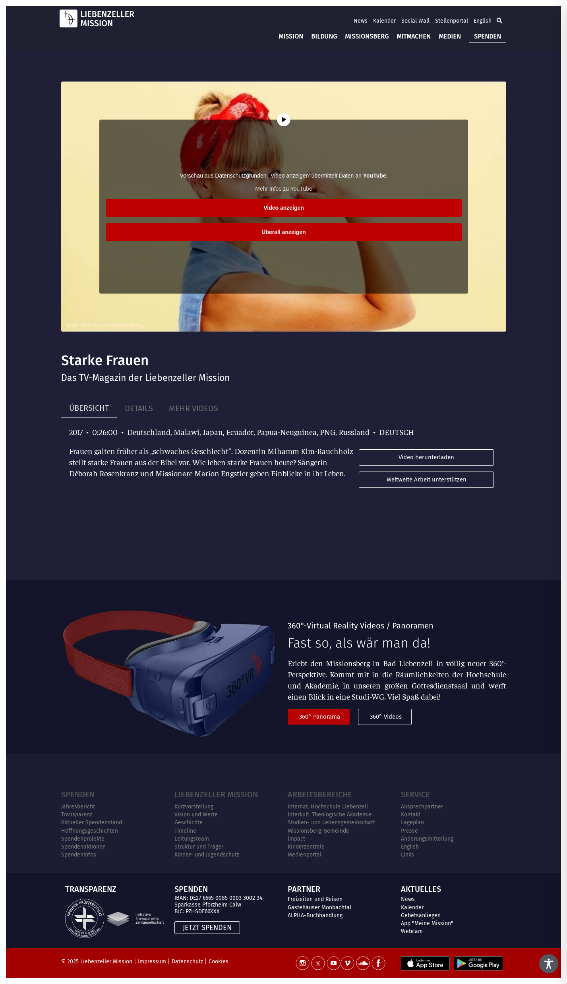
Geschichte (188, 822)
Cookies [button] (218, 961)
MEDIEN (450, 36)
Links (407, 854)
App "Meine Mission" (427, 923)
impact (296, 838)
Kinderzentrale (306, 846)
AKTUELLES (421, 889)
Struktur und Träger (198, 846)
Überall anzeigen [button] (283, 232)
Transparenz (76, 814)
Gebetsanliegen (421, 915)
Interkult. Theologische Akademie (330, 814)
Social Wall (415, 20)
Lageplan (412, 822)
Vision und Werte (196, 814)
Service (415, 794)
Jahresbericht (78, 806)
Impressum (152, 961)
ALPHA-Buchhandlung (315, 915)
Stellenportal (451, 20)
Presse (409, 830)
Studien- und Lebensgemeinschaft (331, 822)
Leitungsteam (191, 838)
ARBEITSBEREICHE (320, 794)
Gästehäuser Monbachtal (319, 907)
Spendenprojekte (82, 838)
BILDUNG (324, 36)
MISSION (291, 36)
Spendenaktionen (83, 846)
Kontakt (410, 814)
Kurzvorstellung (193, 806)
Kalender (384, 20)
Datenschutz (187, 961)
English (483, 20)
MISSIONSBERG (367, 36)
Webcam (412, 931)
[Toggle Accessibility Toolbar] (548, 963)
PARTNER (304, 889)
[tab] (89, 408)
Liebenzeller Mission (216, 794)
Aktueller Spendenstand (91, 822)
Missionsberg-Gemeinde (318, 830)
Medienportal (304, 854)
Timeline (185, 830)
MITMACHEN (414, 36)
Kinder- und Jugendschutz (206, 854)
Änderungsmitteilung (427, 838)
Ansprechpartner (422, 806)
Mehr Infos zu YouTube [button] (283, 189)
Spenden (78, 794)
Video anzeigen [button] (283, 208)
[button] (499, 20)
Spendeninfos (78, 854)
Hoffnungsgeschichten (89, 830)
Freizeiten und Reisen (315, 899)
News (361, 20)
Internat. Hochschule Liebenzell (328, 806)
